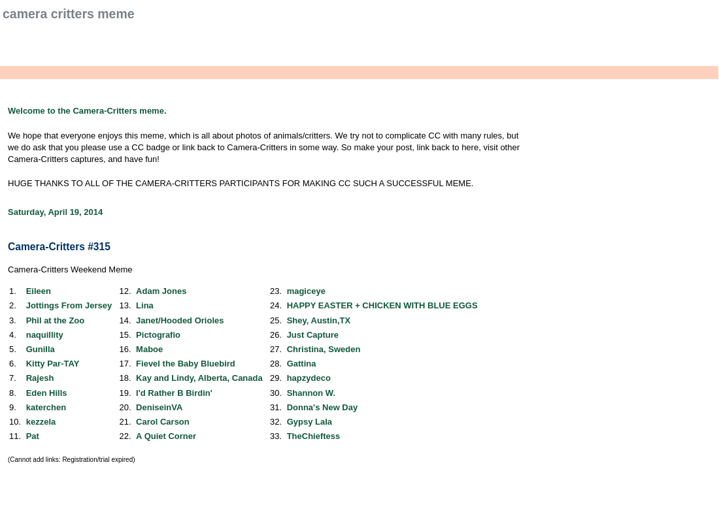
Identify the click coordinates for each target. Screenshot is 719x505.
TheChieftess (314, 436)
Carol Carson (163, 422)
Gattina (301, 363)
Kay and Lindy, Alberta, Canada (199, 378)
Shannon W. (311, 393)
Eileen (38, 291)
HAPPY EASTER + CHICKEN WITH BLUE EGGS (382, 305)
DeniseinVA (159, 407)
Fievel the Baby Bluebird (185, 363)
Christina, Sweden (324, 349)
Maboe (149, 349)
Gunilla (40, 349)
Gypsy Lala (309, 422)
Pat (32, 436)
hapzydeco (309, 378)
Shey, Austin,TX (319, 320)
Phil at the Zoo (55, 320)
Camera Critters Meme (69, 14)
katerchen (46, 407)
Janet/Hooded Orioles (180, 320)
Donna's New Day (322, 407)
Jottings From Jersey (69, 305)
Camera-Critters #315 (59, 246)
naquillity (44, 335)
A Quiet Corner (166, 436)
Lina (145, 305)
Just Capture (313, 335)
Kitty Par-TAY (53, 363)
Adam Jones (161, 291)
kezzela (41, 422)
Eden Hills (46, 393)
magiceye (306, 291)
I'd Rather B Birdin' (174, 393)
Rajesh (40, 378)
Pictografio (158, 335)
